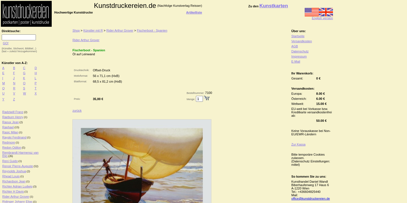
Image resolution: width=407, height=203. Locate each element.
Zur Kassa (298, 144)
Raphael (8, 127)
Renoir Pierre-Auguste (17, 166)
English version (319, 17)
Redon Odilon (11, 147)
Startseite (297, 36)
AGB (294, 46)
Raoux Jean (10, 122)
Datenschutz (300, 51)
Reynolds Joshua (14, 171)
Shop (76, 30)
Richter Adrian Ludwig (17, 186)
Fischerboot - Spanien (152, 30)
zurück (76, 110)
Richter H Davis (13, 191)
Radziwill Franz (12, 112)
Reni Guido (10, 161)
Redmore (8, 142)
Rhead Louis (11, 176)
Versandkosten (301, 41)
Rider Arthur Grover (15, 196)
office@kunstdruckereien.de (310, 198)
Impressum (299, 56)
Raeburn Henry (12, 117)
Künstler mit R (93, 30)
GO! (5, 43)
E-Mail (295, 61)
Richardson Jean (14, 181)
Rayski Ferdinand (14, 137)
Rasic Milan (10, 132)
